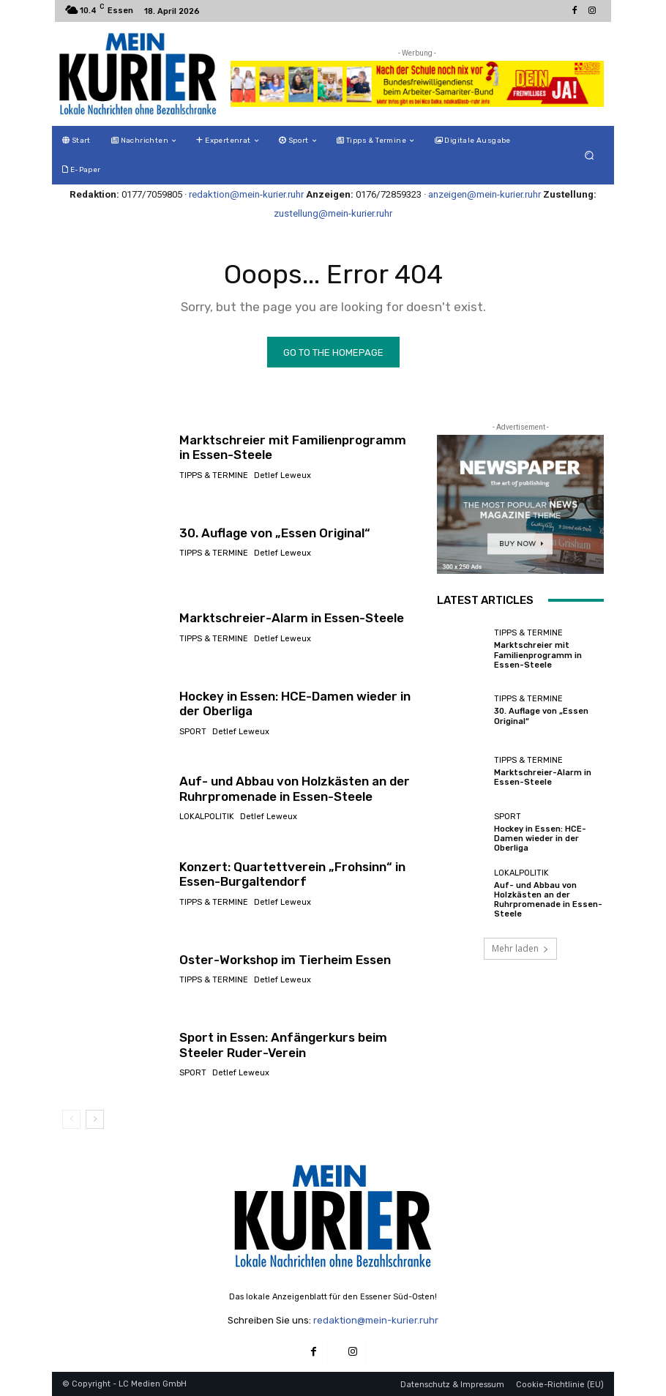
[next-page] (95, 1119)
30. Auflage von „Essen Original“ (274, 533)
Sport (192, 732)
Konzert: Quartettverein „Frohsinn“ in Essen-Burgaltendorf (292, 874)
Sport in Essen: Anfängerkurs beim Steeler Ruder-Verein (283, 1044)
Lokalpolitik (206, 817)
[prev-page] (71, 1119)
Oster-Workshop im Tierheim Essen (285, 959)
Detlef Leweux (282, 475)
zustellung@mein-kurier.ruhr (333, 213)
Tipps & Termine (213, 475)
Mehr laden (520, 948)
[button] (589, 155)
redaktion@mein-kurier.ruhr (246, 194)
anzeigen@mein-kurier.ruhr (484, 194)
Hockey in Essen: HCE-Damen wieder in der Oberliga (295, 703)
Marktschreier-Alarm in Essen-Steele (291, 618)
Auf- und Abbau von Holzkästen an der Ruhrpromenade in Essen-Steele (294, 788)
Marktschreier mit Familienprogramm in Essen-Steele (538, 655)
